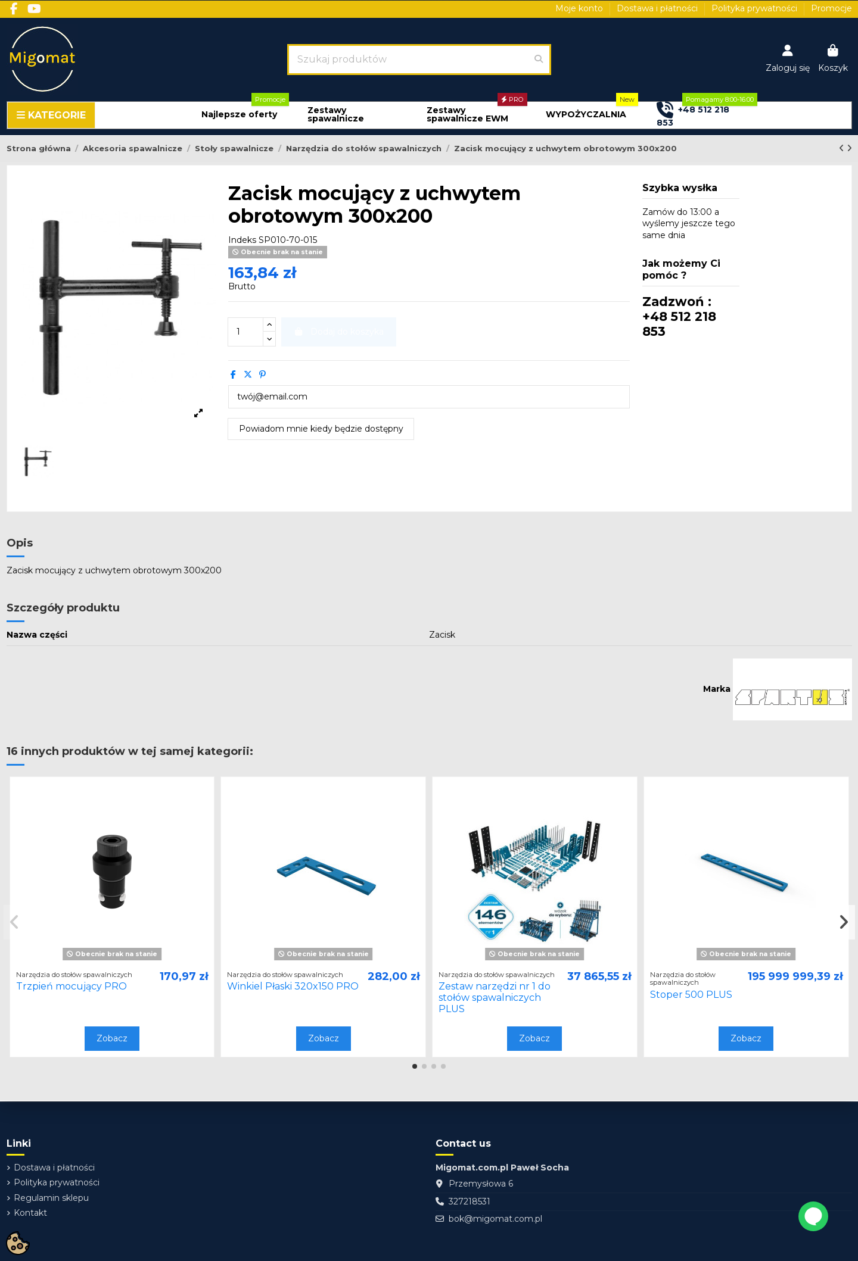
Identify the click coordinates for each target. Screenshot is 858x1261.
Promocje (831, 8)
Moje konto (580, 8)
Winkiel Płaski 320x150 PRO (293, 986)
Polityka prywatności (755, 8)
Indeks (242, 240)
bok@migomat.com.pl (495, 1218)
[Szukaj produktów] (538, 59)
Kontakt (30, 1212)
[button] (239, 114)
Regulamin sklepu (51, 1198)
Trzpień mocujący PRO (71, 986)
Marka (716, 688)
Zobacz (112, 1038)
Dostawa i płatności (658, 8)
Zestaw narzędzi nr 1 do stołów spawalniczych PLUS (495, 998)
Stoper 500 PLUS (691, 994)
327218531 (469, 1201)
